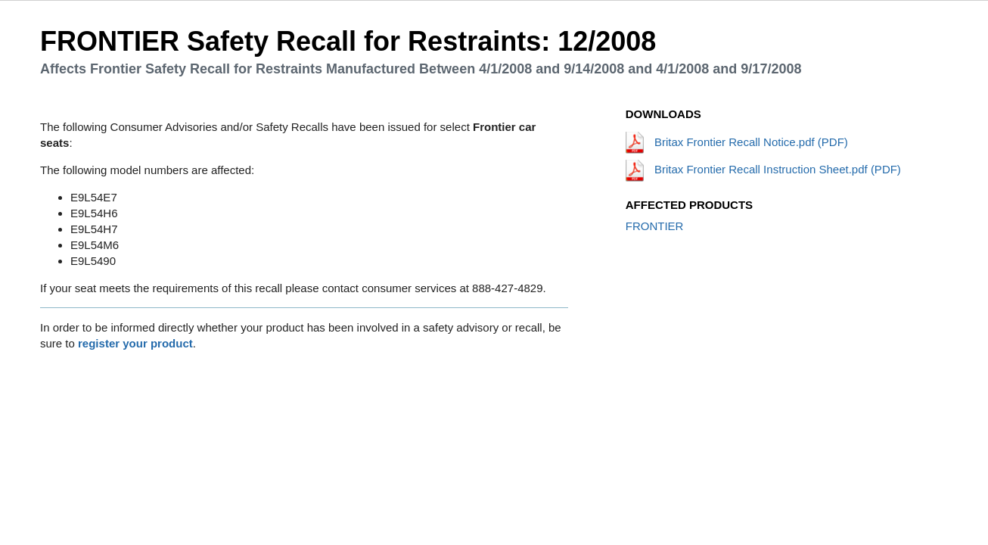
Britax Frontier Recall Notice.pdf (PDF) (737, 141)
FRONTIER (655, 226)
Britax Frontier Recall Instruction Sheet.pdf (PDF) (763, 169)
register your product (135, 343)
